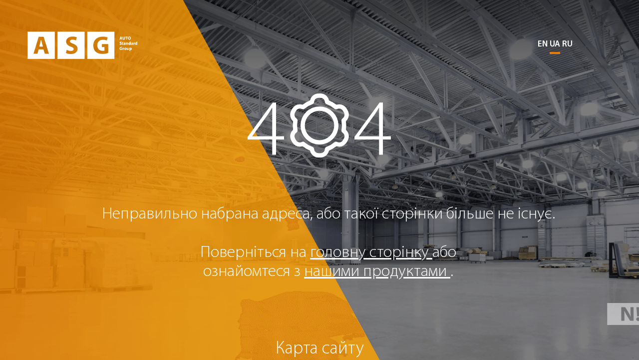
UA (555, 44)
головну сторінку (371, 252)
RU (567, 44)
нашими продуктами (377, 272)
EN (543, 44)
